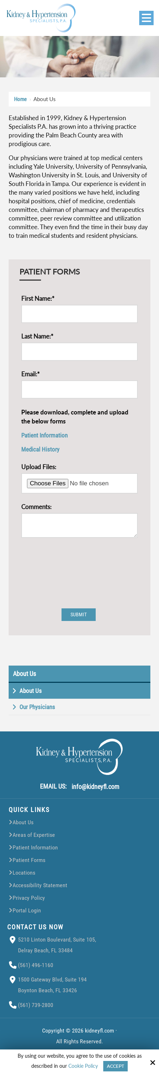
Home (20, 99)
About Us (24, 676)
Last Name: (37, 336)
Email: (30, 374)
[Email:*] (79, 389)
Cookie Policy (83, 1066)
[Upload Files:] (79, 483)
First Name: (37, 298)
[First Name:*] (79, 314)
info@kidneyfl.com (95, 789)
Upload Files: (38, 467)
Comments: (36, 507)
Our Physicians (37, 709)
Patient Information (44, 435)
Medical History (40, 449)
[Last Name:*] (79, 352)
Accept (115, 1066)
